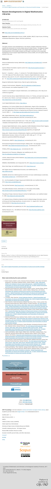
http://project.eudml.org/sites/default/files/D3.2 (14, 190)
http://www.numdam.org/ (8, 176)
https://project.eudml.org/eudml (40, 120)
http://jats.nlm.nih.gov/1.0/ (18, 203)
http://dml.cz (23, 103)
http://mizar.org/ (31, 166)
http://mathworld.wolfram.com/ (35, 206)
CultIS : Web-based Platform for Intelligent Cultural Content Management (25, 283)
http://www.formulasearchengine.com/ (18, 145)
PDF (5, 241)
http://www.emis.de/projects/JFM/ (15, 196)
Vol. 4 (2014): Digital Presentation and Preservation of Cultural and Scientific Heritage (21, 7)
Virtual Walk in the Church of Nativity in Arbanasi (17, 350)
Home (3, 5)
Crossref (4, 435)
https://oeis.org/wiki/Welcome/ (13, 182)
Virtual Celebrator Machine (26, 297)
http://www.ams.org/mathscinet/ (33, 62)
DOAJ (3, 439)
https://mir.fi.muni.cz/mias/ (37, 163)
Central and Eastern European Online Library (33, 410)
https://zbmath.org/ (19, 140)
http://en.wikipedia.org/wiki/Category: (31, 85)
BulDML (4, 437)
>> (9, 355)
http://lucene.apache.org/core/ (36, 68)
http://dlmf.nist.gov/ (7, 171)
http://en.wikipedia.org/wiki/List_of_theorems (13, 154)
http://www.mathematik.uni (27, 115)
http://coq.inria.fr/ (19, 185)
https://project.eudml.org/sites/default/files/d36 (14, 129)
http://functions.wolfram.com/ (36, 209)
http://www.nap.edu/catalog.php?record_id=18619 (26, 112)
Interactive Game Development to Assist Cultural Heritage (31, 335)
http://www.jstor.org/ (15, 149)
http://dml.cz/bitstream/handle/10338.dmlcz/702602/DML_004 (22, 78)
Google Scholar (21, 411)
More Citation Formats (8, 259)
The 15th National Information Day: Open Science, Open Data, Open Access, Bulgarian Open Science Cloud (25, 341)
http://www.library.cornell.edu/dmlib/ (11, 99)
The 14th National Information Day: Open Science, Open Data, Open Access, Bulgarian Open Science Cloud (25, 326)
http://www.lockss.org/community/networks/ (36, 157)
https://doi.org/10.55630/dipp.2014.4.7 (15, 32)
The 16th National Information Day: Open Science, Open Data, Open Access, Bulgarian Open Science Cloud (26, 305)
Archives (9, 5)
